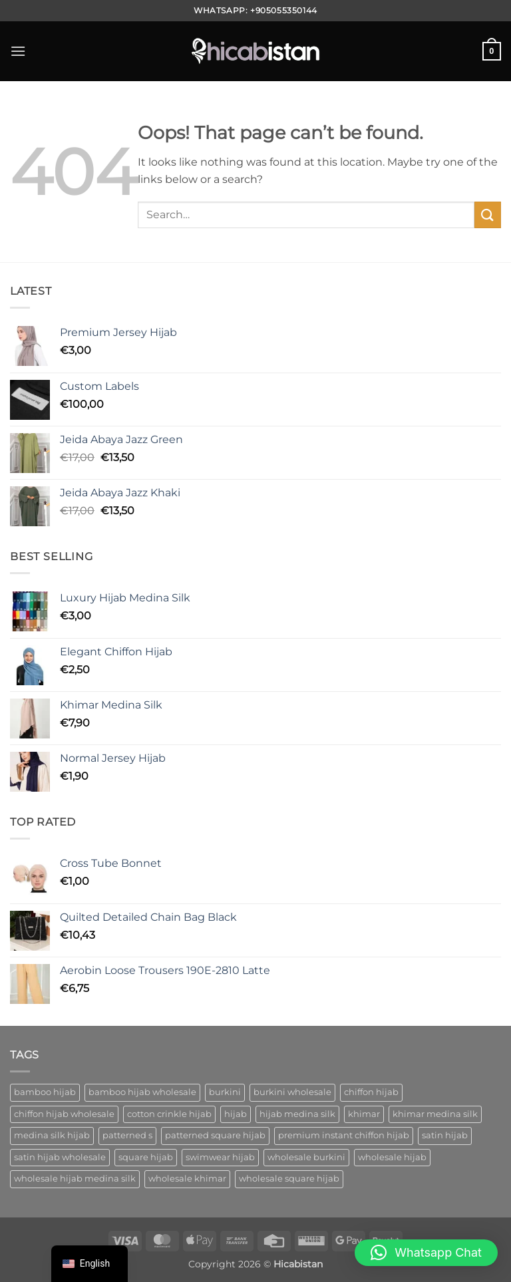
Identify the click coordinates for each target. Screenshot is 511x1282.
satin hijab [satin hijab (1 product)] (445, 1135)
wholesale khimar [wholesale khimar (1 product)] (187, 1179)
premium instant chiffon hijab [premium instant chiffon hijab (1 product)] (343, 1135)
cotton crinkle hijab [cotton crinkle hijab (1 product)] (169, 1114)
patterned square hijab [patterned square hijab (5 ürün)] (215, 1135)
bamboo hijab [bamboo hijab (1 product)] (45, 1092)
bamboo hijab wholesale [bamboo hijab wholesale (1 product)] (142, 1092)
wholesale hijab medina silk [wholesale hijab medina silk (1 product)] (75, 1179)
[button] (18, 51)
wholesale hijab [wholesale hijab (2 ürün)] (392, 1157)
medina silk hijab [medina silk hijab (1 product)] (52, 1135)
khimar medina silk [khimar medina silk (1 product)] (435, 1114)
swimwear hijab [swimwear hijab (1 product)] (220, 1157)
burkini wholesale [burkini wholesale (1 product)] (292, 1092)
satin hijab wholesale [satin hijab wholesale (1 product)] (60, 1157)
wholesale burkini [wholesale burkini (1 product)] (306, 1157)
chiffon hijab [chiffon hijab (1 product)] (371, 1092)
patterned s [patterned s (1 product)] (127, 1135)
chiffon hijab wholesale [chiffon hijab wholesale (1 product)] (64, 1114)
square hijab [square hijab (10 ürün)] (145, 1157)
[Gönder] (487, 215)
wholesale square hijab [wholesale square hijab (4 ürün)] (289, 1179)
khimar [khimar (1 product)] (364, 1114)
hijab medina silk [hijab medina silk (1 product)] (297, 1114)
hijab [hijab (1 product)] (235, 1114)
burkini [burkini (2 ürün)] (225, 1092)
